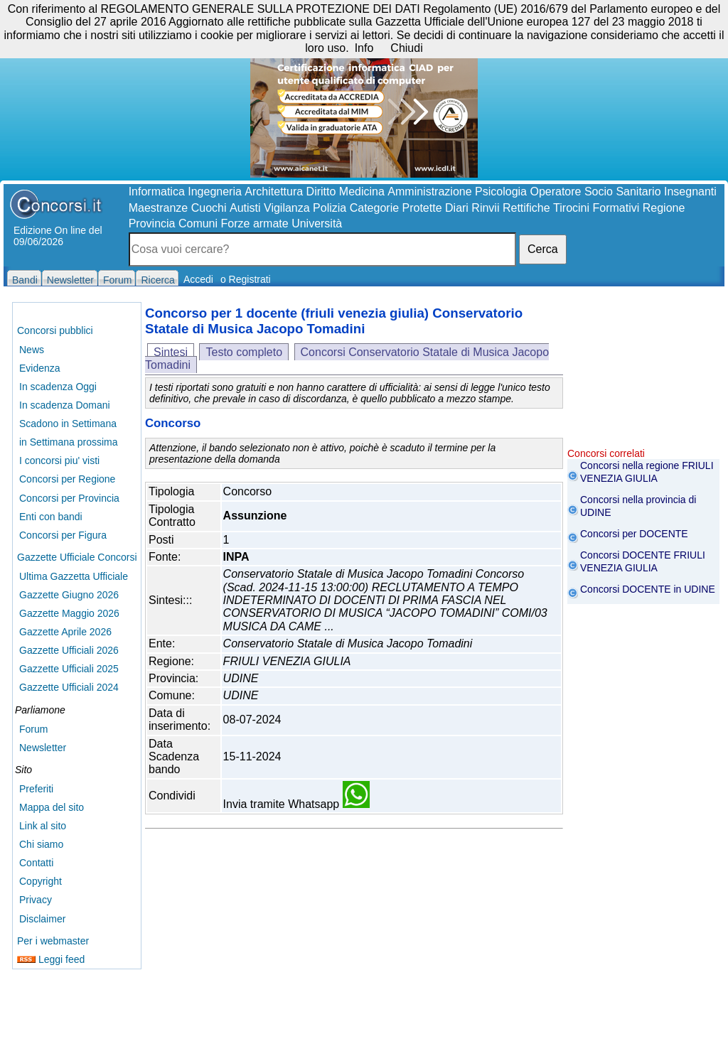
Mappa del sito (51, 807)
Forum (33, 729)
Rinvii (485, 208)
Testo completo (243, 352)
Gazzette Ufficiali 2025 (69, 668)
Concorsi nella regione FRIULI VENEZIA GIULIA (647, 472)
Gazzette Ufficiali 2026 (69, 650)
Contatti (36, 862)
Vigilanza (287, 208)
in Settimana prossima (68, 442)
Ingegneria (215, 191)
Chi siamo (41, 844)
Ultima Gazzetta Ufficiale (73, 576)
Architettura (274, 191)
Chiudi (406, 48)
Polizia (329, 208)
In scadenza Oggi (58, 386)
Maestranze (158, 208)
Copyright (40, 881)
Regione (664, 208)
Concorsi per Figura (63, 535)
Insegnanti (690, 191)
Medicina (362, 191)
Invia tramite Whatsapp (296, 804)
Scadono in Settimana (68, 423)
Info (364, 48)
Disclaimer (42, 919)
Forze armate (255, 223)
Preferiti (36, 788)
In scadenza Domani (64, 405)
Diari (457, 208)
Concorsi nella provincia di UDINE (638, 506)
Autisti (245, 208)
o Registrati (245, 279)
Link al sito (42, 825)
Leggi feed (51, 959)
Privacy (35, 899)
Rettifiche (526, 208)
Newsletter (42, 747)
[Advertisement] (643, 377)
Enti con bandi (50, 516)
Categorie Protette (396, 208)
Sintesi (171, 352)
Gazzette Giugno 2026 (69, 594)
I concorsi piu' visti (59, 460)
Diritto (321, 191)
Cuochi (209, 208)
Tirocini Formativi (596, 208)
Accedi (198, 279)
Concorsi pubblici (55, 330)
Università (316, 223)
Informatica (157, 191)
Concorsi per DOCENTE (634, 533)
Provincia (152, 223)
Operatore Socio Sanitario (595, 191)
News (31, 349)
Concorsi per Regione (67, 479)
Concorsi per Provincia (69, 498)
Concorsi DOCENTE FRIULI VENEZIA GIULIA (642, 561)
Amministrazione (429, 191)
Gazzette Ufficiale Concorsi (77, 557)
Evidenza (39, 368)
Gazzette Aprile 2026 (65, 631)
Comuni (198, 223)
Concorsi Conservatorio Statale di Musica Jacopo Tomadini (347, 358)
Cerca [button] (543, 249)
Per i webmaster (53, 941)
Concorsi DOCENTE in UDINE (647, 589)
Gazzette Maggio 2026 (69, 613)
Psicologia (501, 191)
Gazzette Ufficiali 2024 (69, 687)
